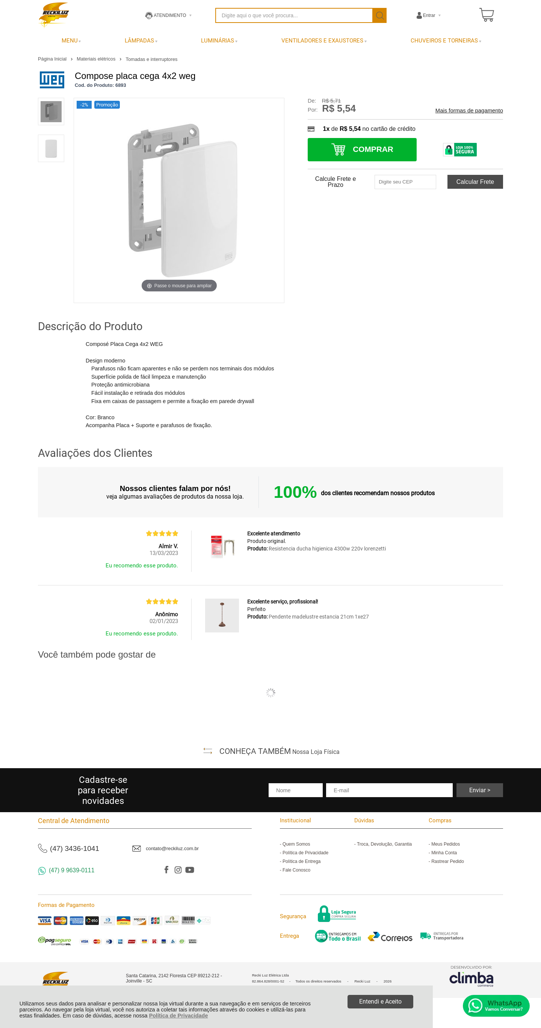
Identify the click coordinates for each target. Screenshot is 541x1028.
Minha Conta (444, 852)
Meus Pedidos (445, 844)
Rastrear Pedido (447, 861)
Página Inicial (53, 59)
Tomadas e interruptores (152, 59)
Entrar (429, 15)
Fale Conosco (296, 870)
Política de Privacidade (178, 1016)
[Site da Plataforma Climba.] (471, 976)
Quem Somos (296, 844)
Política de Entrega (301, 861)
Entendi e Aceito (380, 1001)
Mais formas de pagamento (469, 111)
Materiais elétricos (97, 59)
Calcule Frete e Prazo (335, 182)
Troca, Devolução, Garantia (384, 844)
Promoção (107, 105)
